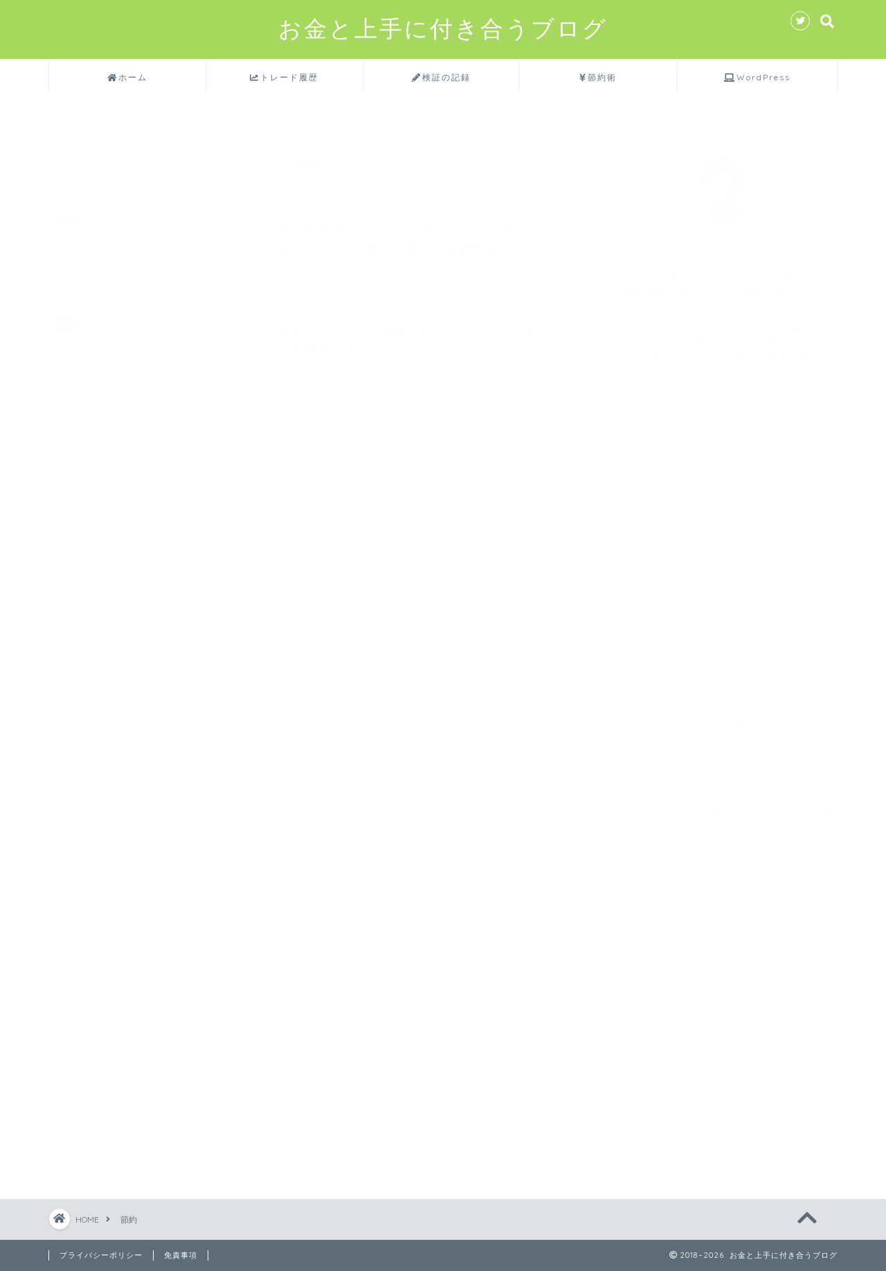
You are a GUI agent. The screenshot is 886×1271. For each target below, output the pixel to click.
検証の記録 (441, 78)
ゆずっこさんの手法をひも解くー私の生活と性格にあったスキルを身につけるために (722, 724)
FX (732, 476)
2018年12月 (724, 1042)
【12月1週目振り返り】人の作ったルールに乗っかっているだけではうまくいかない (724, 769)
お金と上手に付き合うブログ (443, 29)
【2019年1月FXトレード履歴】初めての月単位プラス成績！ (721, 681)
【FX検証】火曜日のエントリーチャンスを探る (722, 850)
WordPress (757, 78)
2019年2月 (724, 1013)
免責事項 (180, 1255)
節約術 (598, 78)
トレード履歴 (284, 78)
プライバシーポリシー (101, 1255)
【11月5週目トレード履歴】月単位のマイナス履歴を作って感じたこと (724, 812)
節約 (732, 578)
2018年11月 (724, 1071)
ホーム (127, 78)
